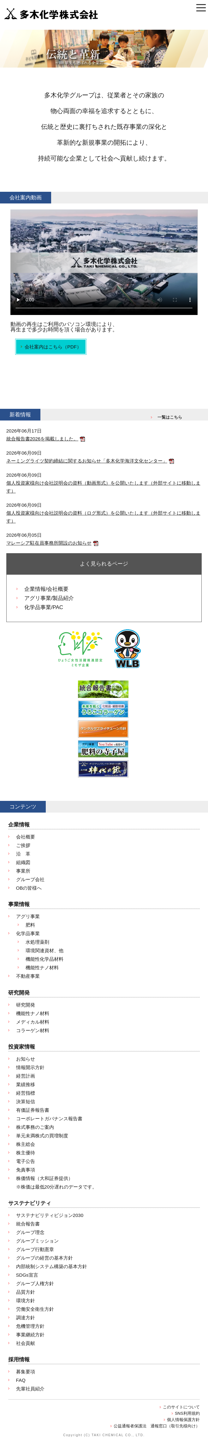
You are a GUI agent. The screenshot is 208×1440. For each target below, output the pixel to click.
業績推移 (25, 1084)
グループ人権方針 (35, 1283)
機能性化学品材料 (44, 959)
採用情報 (19, 1360)
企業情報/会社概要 (46, 589)
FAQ (21, 1380)
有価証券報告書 (32, 1110)
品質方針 (25, 1292)
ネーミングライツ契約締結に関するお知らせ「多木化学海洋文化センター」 (86, 460)
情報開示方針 (30, 1067)
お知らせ (25, 1059)
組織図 (23, 862)
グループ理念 (30, 1232)
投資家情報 (21, 1047)
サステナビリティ (29, 1203)
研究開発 (19, 993)
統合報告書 (28, 1223)
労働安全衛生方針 (35, 1309)
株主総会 (25, 1144)
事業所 (23, 871)
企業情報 (19, 825)
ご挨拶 (23, 845)
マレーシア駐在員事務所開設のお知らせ (49, 543)
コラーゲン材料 (32, 1030)
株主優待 (25, 1152)
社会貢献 (25, 1343)
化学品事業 (28, 933)
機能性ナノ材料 (42, 967)
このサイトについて (181, 1407)
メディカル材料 (32, 1022)
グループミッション (37, 1240)
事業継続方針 (30, 1334)
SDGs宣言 (27, 1275)
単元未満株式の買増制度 (42, 1135)
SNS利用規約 (187, 1413)
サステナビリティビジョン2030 (49, 1215)
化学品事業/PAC (43, 607)
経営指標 (25, 1093)
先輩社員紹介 (30, 1388)
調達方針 (25, 1317)
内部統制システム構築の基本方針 (51, 1266)
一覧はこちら (169, 417)
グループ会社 (30, 879)
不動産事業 (28, 976)
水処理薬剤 (37, 942)
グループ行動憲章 (35, 1249)
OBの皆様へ (29, 888)
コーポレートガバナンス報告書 (49, 1118)
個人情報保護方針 (183, 1419)
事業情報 (19, 904)
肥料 (30, 925)
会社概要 (25, 836)
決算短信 (25, 1101)
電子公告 (25, 1161)
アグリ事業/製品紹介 (49, 598)
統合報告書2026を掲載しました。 (42, 438)
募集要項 (25, 1371)
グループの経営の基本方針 (44, 1258)
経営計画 (25, 1076)
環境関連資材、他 (44, 950)
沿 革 (23, 853)
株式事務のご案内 (35, 1127)
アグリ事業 (28, 916)
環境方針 (25, 1300)
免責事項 (25, 1169)
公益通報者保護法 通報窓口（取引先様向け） (157, 1426)
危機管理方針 (30, 1326)
